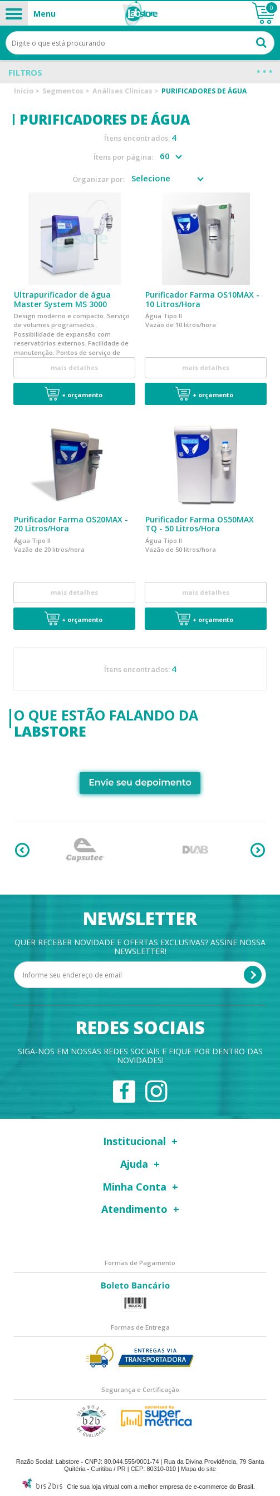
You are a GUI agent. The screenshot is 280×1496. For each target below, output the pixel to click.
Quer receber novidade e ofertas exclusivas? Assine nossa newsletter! (140, 945)
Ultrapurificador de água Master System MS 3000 (62, 299)
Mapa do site (198, 1467)
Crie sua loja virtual (93, 1485)
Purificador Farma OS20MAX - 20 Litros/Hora (71, 524)
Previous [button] (22, 849)
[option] (85, 849)
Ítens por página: (123, 157)
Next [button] (257, 849)
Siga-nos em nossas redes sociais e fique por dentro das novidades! (140, 1054)
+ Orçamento (81, 395)
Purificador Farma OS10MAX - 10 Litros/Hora (202, 299)
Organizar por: (98, 179)
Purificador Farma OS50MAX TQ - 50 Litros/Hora (199, 524)
